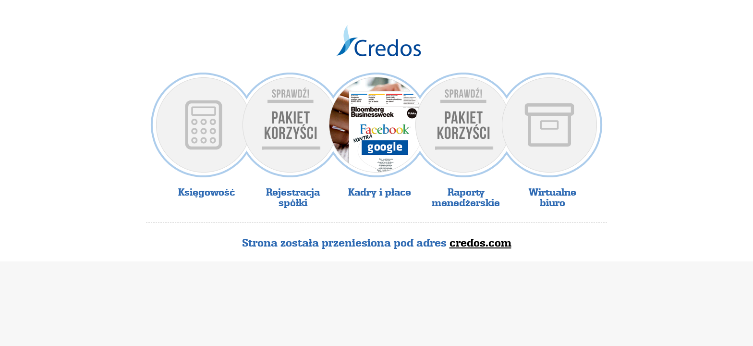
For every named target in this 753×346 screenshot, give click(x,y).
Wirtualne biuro (552, 197)
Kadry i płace (379, 192)
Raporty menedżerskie (466, 197)
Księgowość (206, 192)
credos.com (480, 242)
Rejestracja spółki (293, 197)
